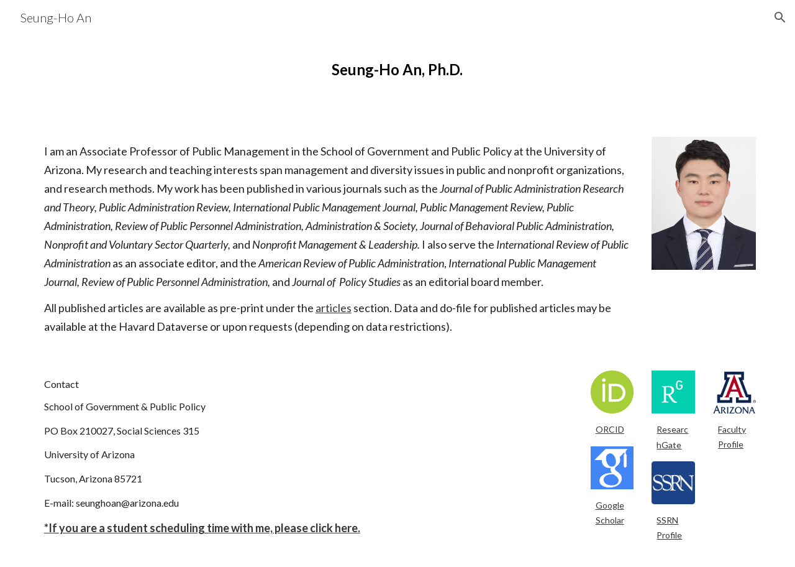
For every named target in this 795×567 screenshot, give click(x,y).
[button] (780, 17)
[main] (397, 69)
